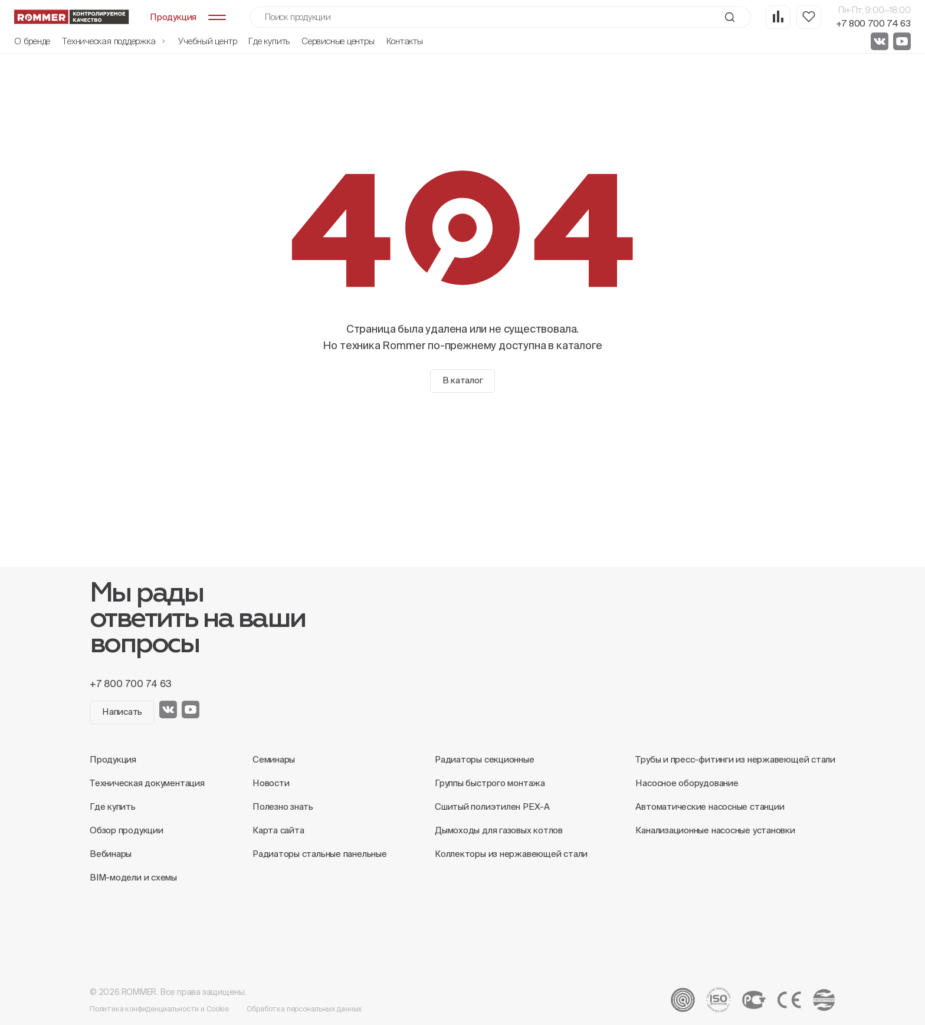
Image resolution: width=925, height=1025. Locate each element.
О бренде (32, 41)
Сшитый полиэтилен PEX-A (492, 806)
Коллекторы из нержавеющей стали (511, 854)
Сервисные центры (337, 41)
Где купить (269, 41)
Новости (270, 783)
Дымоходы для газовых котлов (499, 830)
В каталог (462, 380)
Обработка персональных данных (304, 1009)
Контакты (404, 41)
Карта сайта (278, 830)
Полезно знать (282, 806)
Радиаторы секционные (484, 759)
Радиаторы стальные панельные (319, 854)
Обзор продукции (126, 830)
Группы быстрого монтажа (490, 783)
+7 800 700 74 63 (873, 23)
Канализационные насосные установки (715, 830)
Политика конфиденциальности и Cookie (159, 1009)
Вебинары (111, 854)
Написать (122, 712)
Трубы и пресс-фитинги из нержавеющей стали (735, 759)
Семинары (273, 759)
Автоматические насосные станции (709, 806)
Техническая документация (147, 783)
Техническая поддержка (114, 41)
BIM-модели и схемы (133, 877)
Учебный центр (207, 41)
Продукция (113, 759)
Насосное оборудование (686, 783)
